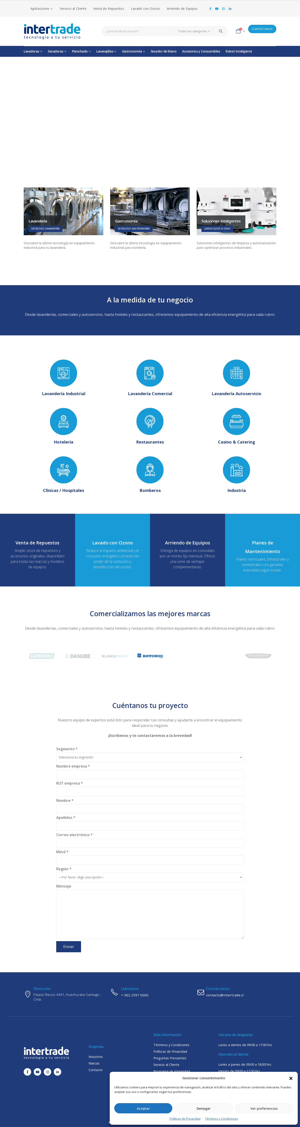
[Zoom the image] (42, 650)
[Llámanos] (150, 992)
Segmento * (150, 752)
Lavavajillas (104, 51)
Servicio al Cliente (73, 8)
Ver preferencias (264, 1108)
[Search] (221, 31)
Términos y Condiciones (221, 1119)
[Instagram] (223, 9)
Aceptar (143, 1108)
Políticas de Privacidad (185, 1119)
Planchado (80, 51)
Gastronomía (132, 51)
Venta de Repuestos (108, 8)
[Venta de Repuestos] (37, 546)
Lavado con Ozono (145, 8)
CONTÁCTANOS (262, 29)
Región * (150, 872)
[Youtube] (217, 9)
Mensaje (150, 900)
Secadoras (55, 51)
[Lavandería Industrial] (63, 378)
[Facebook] (210, 9)
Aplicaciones (40, 8)
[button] (291, 1078)
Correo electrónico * (150, 838)
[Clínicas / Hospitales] (63, 475)
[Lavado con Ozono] (112, 546)
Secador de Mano (164, 51)
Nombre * (150, 804)
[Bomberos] (150, 475)
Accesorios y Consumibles (201, 51)
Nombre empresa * (150, 770)
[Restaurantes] (150, 426)
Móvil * (150, 855)
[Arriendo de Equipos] (187, 546)
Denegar (204, 1108)
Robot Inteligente (239, 51)
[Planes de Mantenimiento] (262, 548)
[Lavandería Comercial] (150, 378)
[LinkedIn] (230, 9)
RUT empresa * (150, 787)
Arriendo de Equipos (182, 8)
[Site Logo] (52, 31)
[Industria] (236, 475)
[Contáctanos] (236, 992)
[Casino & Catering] (236, 426)
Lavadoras (31, 51)
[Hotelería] (63, 426)
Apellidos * (150, 821)
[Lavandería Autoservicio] (236, 378)
